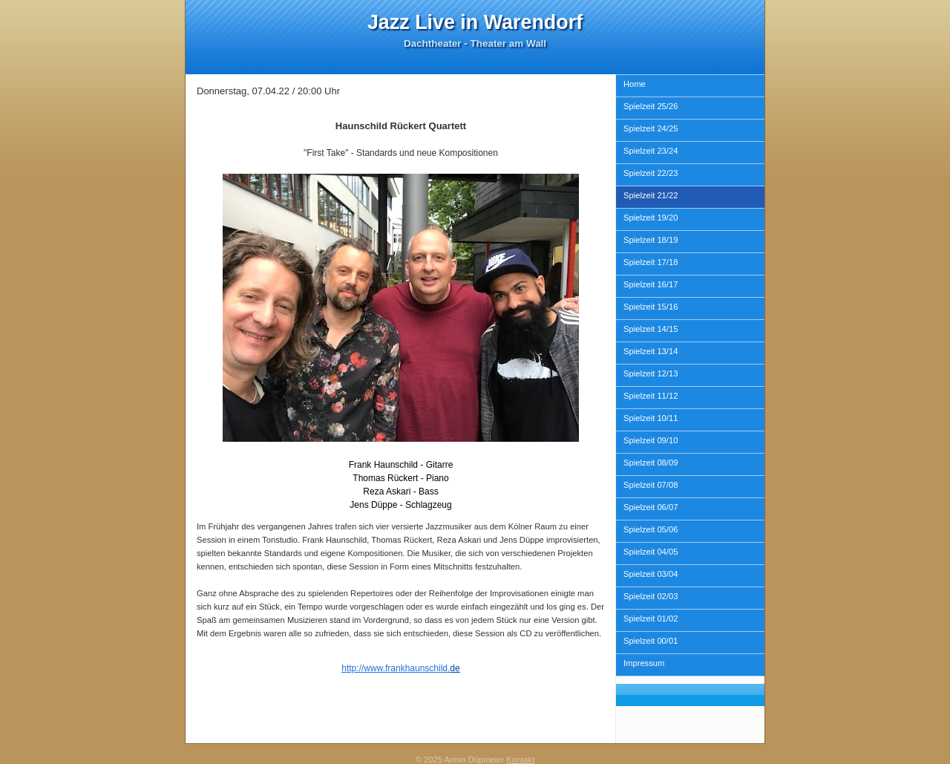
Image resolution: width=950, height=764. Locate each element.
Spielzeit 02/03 (650, 596)
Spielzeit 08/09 (650, 462)
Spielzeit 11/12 (650, 395)
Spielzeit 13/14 (650, 351)
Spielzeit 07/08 (650, 484)
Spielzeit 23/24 (650, 150)
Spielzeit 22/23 (650, 173)
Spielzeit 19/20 (650, 217)
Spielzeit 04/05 (650, 551)
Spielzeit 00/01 (650, 640)
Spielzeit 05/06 (650, 529)
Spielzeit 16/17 (650, 284)
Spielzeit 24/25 (650, 128)
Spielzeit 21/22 (650, 195)
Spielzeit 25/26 (650, 106)
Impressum (643, 663)
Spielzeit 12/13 (650, 373)
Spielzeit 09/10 (650, 440)
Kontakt (520, 759)
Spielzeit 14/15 (650, 328)
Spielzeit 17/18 (650, 262)
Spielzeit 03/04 (650, 573)
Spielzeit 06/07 (650, 507)
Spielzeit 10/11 (650, 418)
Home (634, 83)
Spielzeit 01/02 (650, 618)
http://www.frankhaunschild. (395, 668)
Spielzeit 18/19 (650, 239)
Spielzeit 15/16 (650, 306)
